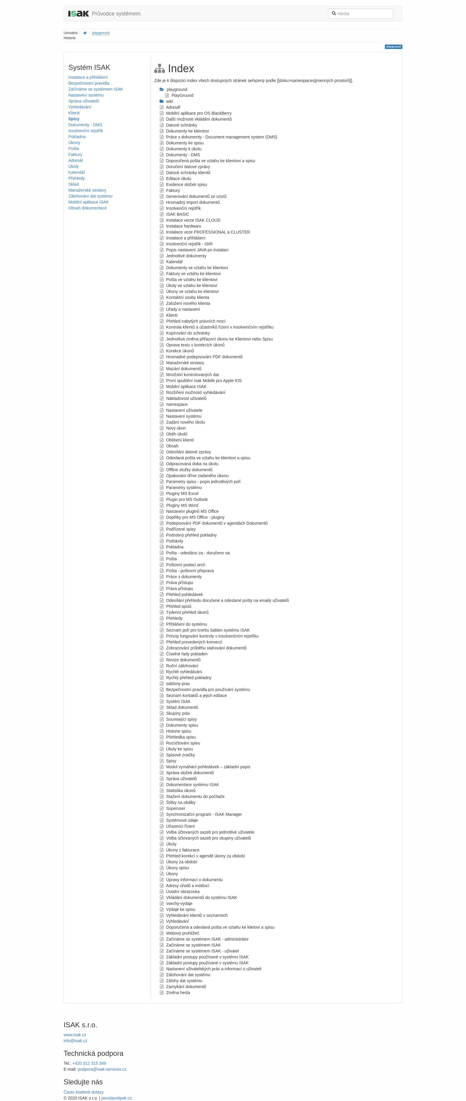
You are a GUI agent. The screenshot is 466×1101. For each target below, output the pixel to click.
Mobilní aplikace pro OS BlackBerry (196, 113)
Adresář (75, 160)
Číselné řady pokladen (183, 654)
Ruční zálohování (179, 665)
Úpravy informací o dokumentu (191, 879)
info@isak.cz (75, 1040)
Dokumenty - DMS (85, 124)
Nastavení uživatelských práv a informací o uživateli (210, 968)
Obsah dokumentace (87, 208)
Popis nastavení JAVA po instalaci (194, 249)
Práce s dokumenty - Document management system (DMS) (218, 137)
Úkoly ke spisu (176, 749)
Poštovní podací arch (182, 564)
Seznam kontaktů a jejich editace (193, 695)
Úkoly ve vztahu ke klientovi (188, 285)
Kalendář (76, 172)
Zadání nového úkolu (182, 422)
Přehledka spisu (178, 737)
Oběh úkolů (174, 434)
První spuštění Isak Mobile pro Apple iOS (201, 380)
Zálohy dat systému (181, 980)
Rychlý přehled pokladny (185, 677)
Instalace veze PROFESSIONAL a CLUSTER (205, 232)
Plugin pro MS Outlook (184, 499)
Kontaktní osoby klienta (184, 297)
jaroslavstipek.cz (116, 1098)
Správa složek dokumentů (187, 772)
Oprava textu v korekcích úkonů (192, 345)
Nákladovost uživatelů (183, 398)
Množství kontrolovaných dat (189, 374)
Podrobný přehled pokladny (188, 535)
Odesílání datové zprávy (185, 451)
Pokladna (77, 136)
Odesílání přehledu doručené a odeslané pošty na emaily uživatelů (224, 600)
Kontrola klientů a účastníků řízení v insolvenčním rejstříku (216, 327)
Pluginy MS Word (179, 505)
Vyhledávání (79, 107)
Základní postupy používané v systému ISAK (204, 957)
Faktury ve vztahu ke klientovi (190, 273)
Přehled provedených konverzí (191, 642)
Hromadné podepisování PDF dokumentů (201, 356)
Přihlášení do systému (183, 624)
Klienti (74, 113)
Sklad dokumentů (179, 707)
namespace (174, 404)
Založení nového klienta (185, 303)
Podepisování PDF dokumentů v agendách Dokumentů (214, 523)
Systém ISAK (175, 701)
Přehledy (76, 178)
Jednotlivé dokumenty (183, 255)
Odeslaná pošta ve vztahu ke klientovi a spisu (205, 457)
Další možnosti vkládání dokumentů (196, 119)
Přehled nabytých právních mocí (193, 321)
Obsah (169, 446)
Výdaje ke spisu (177, 909)
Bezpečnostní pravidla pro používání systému (205, 689)
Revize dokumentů (180, 659)
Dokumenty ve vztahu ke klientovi (194, 267)
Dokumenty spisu (179, 725)
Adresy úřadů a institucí (184, 885)
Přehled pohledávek (181, 594)
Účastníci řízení (177, 826)
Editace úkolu (175, 178)
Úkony (74, 142)
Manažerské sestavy (87, 190)
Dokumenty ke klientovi (184, 131)
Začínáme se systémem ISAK (95, 89)
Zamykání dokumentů (183, 986)
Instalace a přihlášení (88, 77)
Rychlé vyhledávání (181, 671)
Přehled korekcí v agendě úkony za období (202, 856)
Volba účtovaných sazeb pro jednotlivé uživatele (207, 832)
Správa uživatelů (83, 101)
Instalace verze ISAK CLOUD (190, 220)
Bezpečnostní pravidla (88, 83)
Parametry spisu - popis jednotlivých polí (200, 481)
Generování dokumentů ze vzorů (193, 196)
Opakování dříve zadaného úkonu (194, 475)
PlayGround (179, 95)
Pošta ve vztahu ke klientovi (189, 279)
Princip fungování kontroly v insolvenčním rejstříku (209, 636)
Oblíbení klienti (177, 440)
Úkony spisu (174, 867)
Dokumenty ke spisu (182, 143)
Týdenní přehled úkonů (184, 612)
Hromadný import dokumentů (190, 202)
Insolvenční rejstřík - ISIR (186, 244)
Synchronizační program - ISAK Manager (201, 814)
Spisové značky (177, 755)
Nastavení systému (86, 95)
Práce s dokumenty (181, 576)
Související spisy (178, 719)
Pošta (73, 148)
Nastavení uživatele (181, 410)
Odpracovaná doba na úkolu (189, 463)
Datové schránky (178, 125)
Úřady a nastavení (180, 309)
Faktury (75, 154)
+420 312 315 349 (89, 1063)
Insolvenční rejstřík (85, 130)
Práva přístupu (176, 582)
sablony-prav (175, 683)
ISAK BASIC (174, 214)
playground (101, 33)
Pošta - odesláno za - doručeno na (195, 552)
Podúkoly (171, 541)
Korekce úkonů (177, 350)
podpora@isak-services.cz (102, 1069)
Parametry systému (181, 487)
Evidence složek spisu (183, 184)
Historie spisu (175, 731)
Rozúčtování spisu (180, 743)
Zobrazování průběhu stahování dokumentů (203, 648)
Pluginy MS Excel (179, 493)
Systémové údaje (179, 820)
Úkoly (73, 166)
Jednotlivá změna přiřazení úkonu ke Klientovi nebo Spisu (216, 339)
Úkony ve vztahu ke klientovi (189, 291)
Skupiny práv (175, 713)
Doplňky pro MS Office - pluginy (192, 517)
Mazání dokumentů (180, 368)
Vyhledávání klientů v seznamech (194, 915)
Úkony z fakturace (179, 850)
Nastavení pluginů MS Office (189, 511)
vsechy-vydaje (176, 903)
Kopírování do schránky (185, 333)
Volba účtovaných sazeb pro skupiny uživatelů (205, 838)
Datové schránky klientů (185, 172)
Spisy (73, 118)
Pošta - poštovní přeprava (187, 570)
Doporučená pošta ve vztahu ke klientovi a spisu (207, 160)
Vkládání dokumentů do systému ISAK (198, 897)
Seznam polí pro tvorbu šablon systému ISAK (205, 630)
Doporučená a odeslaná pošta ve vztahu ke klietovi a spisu (217, 927)
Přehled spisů (175, 606)
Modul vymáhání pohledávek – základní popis (205, 766)
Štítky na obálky (178, 802)
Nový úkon (173, 428)
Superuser (172, 808)
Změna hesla (175, 992)
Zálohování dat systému (90, 196)
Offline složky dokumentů (186, 469)
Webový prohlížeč (179, 933)
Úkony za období (178, 861)
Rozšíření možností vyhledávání (192, 392)
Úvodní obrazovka (180, 891)
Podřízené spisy (178, 529)
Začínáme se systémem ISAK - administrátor (204, 939)
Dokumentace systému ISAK (189, 784)
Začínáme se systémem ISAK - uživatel (199, 951)
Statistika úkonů (178, 790)
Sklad (73, 184)
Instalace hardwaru (180, 226)
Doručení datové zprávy (185, 166)
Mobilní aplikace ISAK (88, 202)
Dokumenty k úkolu (180, 148)
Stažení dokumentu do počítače (192, 796)
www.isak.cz (75, 1034)
